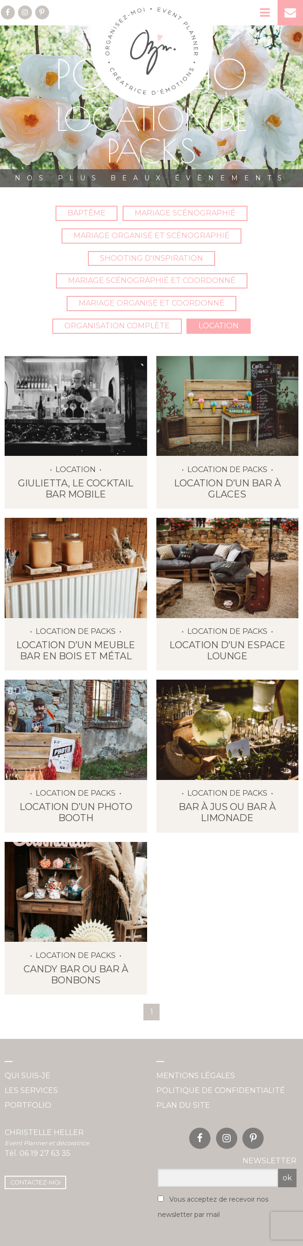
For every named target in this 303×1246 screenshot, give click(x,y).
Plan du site (183, 1105)
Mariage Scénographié (185, 213)
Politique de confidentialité (220, 1090)
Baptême (86, 213)
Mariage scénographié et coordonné (151, 280)
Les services (31, 1090)
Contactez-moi (35, 1182)
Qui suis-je (27, 1075)
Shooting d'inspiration (151, 258)
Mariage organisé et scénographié (151, 235)
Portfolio (28, 1105)
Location (218, 325)
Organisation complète (117, 325)
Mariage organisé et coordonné (151, 303)
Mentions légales (195, 1075)
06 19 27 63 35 (44, 1153)
